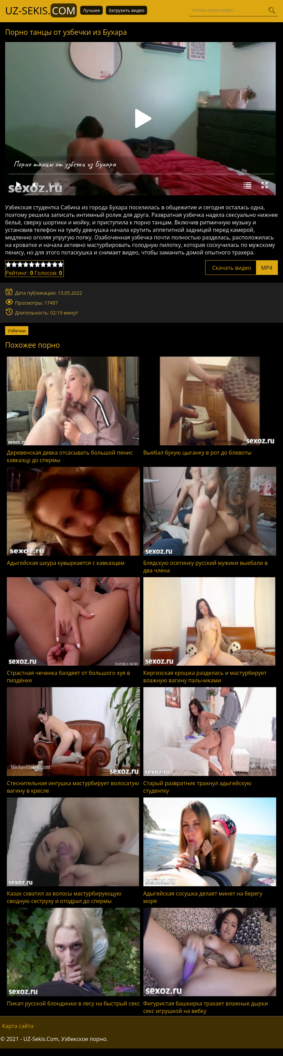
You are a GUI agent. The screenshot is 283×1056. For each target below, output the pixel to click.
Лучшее (91, 10)
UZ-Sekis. (41, 10)
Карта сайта (17, 1026)
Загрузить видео (126, 10)
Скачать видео (242, 268)
